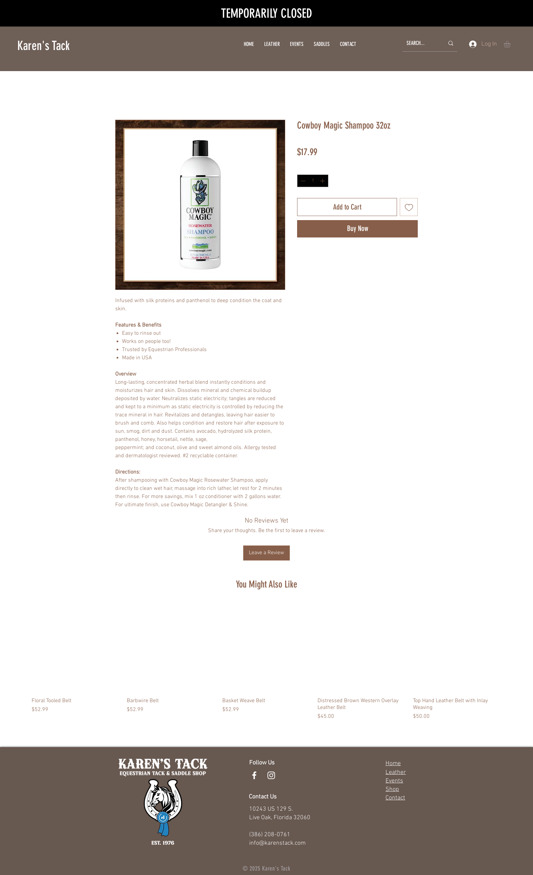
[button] (511, 44)
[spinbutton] (313, 181)
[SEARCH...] (420, 43)
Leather (395, 772)
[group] (266, 662)
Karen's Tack (43, 45)
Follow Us (262, 762)
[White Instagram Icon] (271, 775)
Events (394, 781)
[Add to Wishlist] (409, 207)
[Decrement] (302, 181)
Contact (395, 798)
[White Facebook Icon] (254, 775)
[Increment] (323, 181)
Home (393, 763)
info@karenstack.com (277, 843)
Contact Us (263, 796)
